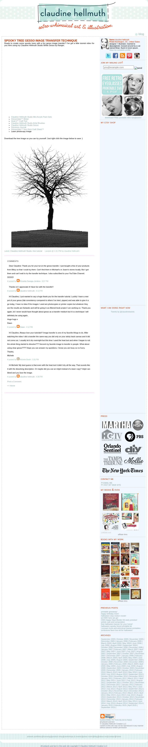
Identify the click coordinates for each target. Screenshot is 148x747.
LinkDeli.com (106, 533)
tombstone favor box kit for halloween (116, 630)
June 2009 (121, 666)
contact (112, 736)
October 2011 (128, 682)
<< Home (11, 386)
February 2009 (120, 664)
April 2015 (132, 705)
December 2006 (135, 647)
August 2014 (121, 703)
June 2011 (121, 680)
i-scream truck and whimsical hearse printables (121, 628)
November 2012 (120, 691)
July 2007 (131, 651)
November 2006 (120, 647)
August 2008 (121, 660)
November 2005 (136, 639)
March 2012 (112, 687)
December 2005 (108, 641)
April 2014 (122, 701)
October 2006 (107, 647)
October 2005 (122, 639)
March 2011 (133, 678)
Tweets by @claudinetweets (123, 312)
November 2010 (120, 676)
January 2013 (107, 693)
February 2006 (135, 641)
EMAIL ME (107, 483)
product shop (57, 736)
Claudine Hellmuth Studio (21, 251)
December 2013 (113, 699)
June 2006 (136, 643)
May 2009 (111, 666)
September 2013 (114, 697)
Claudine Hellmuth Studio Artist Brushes (28, 123)
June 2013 (121, 695)
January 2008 (127, 656)
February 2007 (120, 649)
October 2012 (107, 691)
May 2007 (111, 651)
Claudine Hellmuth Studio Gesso (25, 125)
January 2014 (127, 699)
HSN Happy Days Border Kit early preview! (119, 620)
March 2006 (106, 643)
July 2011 (131, 680)
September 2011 (114, 682)
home (118, 736)
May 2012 (132, 687)
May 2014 (132, 701)
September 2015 (108, 707)
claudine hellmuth (27, 291)
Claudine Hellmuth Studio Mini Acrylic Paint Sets (31, 117)
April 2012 (122, 687)
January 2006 (122, 641)
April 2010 (122, 672)
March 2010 (112, 672)
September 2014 (135, 703)
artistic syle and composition (113, 622)
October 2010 (107, 676)
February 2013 (120, 693)
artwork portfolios (34, 736)
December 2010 (135, 676)
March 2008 (112, 658)
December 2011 (113, 685)
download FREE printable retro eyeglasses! (123, 118)
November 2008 (120, 662)
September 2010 (135, 674)
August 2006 (116, 645)
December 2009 (113, 670)
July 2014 (111, 703)
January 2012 (127, 685)
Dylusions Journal (18, 127)
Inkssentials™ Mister (20, 119)
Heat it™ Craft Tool (19, 121)
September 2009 (114, 668)
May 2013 (111, 695)
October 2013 (128, 697)
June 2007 (121, 651)
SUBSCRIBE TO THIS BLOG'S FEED (116, 720)
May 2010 (132, 672)
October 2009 (128, 668)
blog (96, 736)
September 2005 (108, 639)
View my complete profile (119, 50)
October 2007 (128, 654)
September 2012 (135, 689)
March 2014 (112, 701)
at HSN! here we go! (109, 618)
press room (87, 736)
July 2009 (131, 666)
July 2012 (111, 689)
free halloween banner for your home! (117, 624)
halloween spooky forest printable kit (116, 626)
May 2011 (111, 680)
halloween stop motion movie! (113, 616)
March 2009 (133, 664)
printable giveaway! (109, 612)
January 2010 (127, 670)
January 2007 (107, 649)
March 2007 (133, 649)
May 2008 (132, 658)
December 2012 (135, 691)
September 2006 (130, 645)
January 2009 (107, 664)
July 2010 (111, 674)
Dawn (22, 327)
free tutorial (37, 251)
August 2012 (121, 689)
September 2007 (114, 654)
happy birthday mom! (110, 614)
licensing (46, 736)
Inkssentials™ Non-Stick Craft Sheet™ (27, 129)
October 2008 (107, 662)
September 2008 (135, 660)
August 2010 (121, 674)
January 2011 (107, 678)
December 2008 (135, 662)
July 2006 (105, 645)
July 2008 (111, 660)
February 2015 (120, 705)
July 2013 (131, 695)
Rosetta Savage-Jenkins (30, 281)
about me (103, 736)
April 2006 (117, 643)
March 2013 (133, 693)
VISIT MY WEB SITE (112, 485)
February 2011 (120, 678)
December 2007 (113, 656)
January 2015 (107, 705)
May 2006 (127, 643)
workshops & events (72, 736)
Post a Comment (14, 381)
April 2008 (122, 658)
